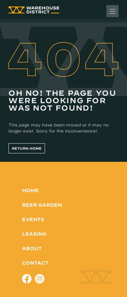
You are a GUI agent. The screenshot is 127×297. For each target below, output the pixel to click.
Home (30, 190)
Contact (35, 263)
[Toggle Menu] (112, 11)
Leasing (34, 234)
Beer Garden (42, 205)
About (32, 248)
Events (33, 219)
